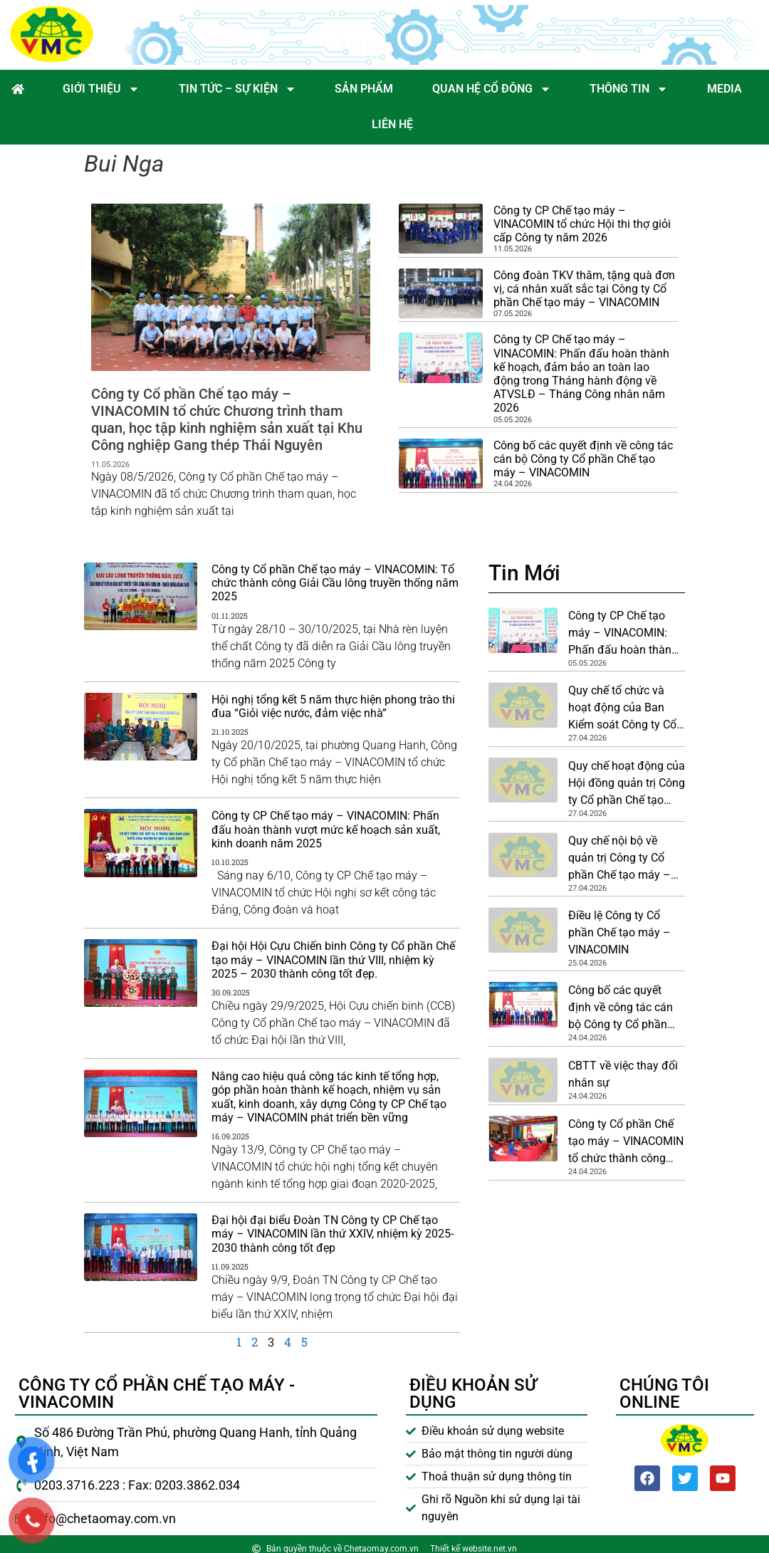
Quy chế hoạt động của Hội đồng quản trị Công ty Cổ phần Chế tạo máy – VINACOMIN (626, 784)
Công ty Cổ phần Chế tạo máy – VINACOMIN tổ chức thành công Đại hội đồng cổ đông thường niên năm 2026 (626, 1142)
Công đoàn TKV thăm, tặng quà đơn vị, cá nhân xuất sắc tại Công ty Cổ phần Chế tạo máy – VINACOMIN (584, 288)
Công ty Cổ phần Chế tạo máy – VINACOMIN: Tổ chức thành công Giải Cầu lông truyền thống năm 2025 (335, 583)
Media (724, 88)
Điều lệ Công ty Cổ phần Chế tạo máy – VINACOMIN (619, 932)
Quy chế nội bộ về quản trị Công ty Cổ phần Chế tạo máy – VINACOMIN (619, 859)
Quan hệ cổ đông (491, 89)
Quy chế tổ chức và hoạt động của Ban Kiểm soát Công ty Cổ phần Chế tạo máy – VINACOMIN (622, 708)
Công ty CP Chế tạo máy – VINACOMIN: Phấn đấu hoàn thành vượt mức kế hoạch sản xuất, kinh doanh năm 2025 (325, 829)
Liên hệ (392, 124)
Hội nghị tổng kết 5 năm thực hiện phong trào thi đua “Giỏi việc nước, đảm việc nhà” (333, 706)
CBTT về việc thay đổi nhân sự (623, 1074)
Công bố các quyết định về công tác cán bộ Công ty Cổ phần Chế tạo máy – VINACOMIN (583, 459)
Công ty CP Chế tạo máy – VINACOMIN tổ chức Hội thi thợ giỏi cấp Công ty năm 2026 (582, 224)
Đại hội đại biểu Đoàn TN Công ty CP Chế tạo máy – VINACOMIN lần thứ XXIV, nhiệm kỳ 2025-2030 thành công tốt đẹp (332, 1233)
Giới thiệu (101, 89)
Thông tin (629, 89)
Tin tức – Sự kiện (237, 89)
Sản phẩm (364, 88)
